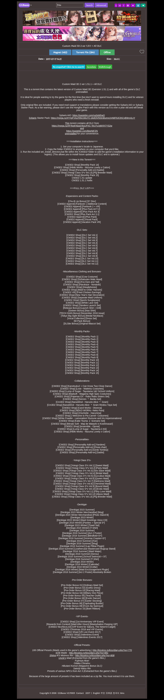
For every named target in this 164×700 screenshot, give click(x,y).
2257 (87, 693)
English (96, 693)
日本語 (109, 693)
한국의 (116, 693)
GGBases (62, 693)
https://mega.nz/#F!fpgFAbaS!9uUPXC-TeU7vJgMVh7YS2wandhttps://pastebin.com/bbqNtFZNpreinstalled (82, 129)
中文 (103, 693)
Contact (80, 693)
